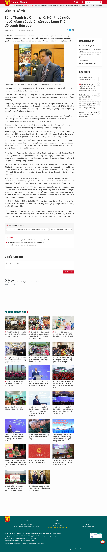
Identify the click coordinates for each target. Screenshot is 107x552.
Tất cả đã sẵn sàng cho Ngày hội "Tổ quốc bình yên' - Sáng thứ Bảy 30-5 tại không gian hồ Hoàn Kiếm (62, 384)
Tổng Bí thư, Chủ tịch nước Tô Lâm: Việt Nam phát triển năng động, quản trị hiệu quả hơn (38, 383)
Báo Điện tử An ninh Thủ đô (7, 3)
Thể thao (82, 6)
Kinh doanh (99, 6)
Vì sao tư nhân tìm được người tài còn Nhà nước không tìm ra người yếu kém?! (28, 240)
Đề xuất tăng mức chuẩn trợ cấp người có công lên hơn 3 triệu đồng (39, 437)
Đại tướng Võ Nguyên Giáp (87, 46)
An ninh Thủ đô (19, 2)
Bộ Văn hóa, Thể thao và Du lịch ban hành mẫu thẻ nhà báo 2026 (39, 461)
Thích (6, 284)
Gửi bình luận (68, 272)
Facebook (67, 30)
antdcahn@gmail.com (88, 526)
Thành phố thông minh (60, 6)
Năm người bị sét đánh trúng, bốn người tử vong (87, 78)
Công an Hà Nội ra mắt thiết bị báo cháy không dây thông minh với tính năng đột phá (62, 462)
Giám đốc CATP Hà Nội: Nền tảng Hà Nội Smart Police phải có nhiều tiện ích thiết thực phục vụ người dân (15, 463)
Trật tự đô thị (18, 6)
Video (50, 6)
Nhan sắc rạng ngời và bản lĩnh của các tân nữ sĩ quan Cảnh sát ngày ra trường (87, 106)
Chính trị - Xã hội (29, 6)
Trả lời (13, 284)
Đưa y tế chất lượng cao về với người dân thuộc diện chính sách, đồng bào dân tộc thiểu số (62, 334)
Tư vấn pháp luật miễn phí (87, 64)
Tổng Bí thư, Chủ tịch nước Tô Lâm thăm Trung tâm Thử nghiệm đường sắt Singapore (15, 334)
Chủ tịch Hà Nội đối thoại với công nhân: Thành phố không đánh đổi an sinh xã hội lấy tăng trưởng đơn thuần (62, 438)
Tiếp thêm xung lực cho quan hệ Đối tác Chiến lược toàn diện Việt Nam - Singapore (39, 488)
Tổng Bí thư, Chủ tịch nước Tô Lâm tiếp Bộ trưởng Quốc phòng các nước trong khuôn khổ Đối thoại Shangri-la (62, 410)
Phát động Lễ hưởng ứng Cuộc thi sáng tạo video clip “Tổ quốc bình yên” (15, 383)
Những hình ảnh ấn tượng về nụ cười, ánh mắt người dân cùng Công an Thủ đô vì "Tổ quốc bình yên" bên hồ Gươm (39, 335)
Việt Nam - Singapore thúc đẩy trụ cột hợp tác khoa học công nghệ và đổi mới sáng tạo (62, 360)
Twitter (70, 30)
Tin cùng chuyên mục (15, 312)
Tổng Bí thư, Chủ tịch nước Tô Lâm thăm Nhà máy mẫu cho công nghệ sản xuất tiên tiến (15, 360)
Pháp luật (44, 6)
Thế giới (37, 6)
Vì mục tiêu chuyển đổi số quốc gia (89, 56)
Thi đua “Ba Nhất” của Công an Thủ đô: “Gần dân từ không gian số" (88, 114)
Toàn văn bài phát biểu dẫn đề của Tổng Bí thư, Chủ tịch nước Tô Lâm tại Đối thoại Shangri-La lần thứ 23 (14, 438)
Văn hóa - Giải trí (73, 6)
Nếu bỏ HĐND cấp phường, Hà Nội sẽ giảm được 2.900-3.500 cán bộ (25, 242)
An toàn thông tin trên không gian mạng (90, 50)
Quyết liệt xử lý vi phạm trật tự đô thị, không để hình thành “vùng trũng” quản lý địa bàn (14, 488)
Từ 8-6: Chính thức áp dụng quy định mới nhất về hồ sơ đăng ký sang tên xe (88, 97)
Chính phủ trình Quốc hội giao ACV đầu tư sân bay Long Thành (24, 245)
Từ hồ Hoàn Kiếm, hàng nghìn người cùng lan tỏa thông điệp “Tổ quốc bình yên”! (38, 360)
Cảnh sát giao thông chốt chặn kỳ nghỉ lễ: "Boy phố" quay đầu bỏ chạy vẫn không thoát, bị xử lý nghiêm (88, 87)
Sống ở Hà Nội (90, 6)
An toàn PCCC (83, 60)
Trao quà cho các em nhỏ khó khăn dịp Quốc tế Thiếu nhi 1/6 (14, 408)
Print (73, 30)
